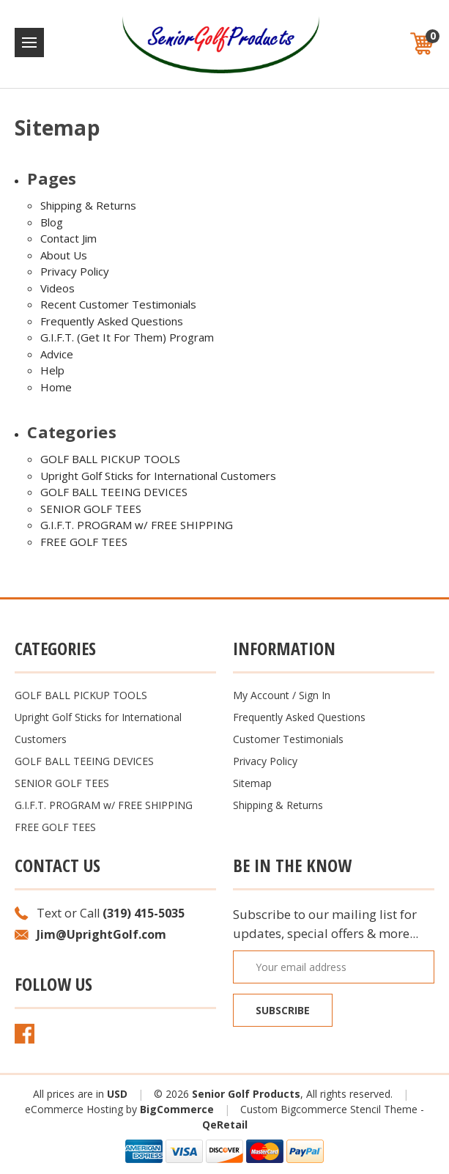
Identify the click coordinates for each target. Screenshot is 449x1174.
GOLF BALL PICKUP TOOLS (110, 458)
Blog (51, 222)
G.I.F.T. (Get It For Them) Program (127, 337)
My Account (261, 695)
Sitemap (252, 783)
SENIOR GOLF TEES (90, 508)
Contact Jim (68, 238)
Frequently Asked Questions (111, 321)
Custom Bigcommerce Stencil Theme (329, 1109)
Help (52, 370)
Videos (57, 288)
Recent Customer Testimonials (118, 304)
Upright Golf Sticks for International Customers (158, 475)
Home (56, 387)
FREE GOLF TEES (83, 541)
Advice (56, 354)
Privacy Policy (74, 271)
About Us (63, 255)
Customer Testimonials (288, 739)
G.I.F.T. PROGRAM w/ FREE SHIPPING (136, 524)
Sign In (314, 695)
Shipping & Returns (88, 205)
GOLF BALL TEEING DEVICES (114, 491)
